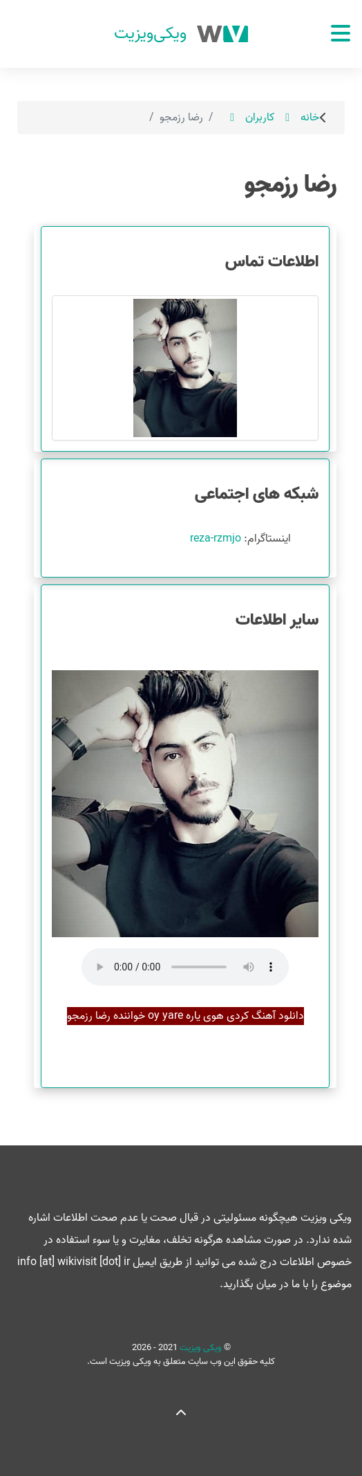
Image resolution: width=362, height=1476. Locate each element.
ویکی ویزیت (200, 1347)
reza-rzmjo (215, 539)
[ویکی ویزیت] (181, 33)
